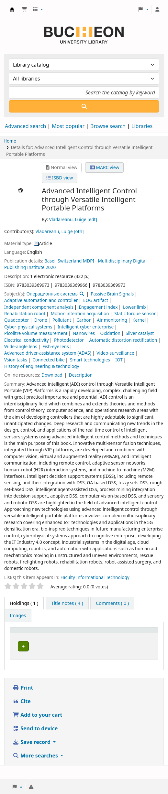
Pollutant (61, 320)
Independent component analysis (38, 307)
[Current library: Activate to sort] (66, 637)
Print (23, 701)
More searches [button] (36, 769)
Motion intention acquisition (80, 313)
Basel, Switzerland (63, 261)
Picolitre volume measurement (36, 333)
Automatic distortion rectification (123, 340)
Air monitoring (112, 320)
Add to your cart (37, 728)
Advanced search (25, 126)
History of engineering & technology (41, 366)
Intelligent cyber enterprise (86, 327)
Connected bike (49, 360)
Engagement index (98, 307)
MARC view (104, 167)
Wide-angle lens (20, 346)
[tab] (67, 603)
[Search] (84, 106)
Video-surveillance (115, 353)
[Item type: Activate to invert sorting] (27, 637)
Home (10, 141)
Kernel (139, 320)
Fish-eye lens (55, 346)
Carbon (84, 320)
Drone (40, 320)
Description (81, 375)
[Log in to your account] (157, 9)
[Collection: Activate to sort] (110, 637)
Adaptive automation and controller (41, 300)
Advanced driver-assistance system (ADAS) (47, 353)
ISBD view (59, 178)
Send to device (35, 742)
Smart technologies (90, 360)
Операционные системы (53, 294)
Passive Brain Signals (112, 294)
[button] (24, 9)
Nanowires (84, 333)
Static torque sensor (135, 313)
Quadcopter (16, 320)
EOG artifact (95, 300)
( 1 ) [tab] (24, 603)
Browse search (108, 126)
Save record (32, 755)
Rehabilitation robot (24, 313)
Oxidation (110, 333)
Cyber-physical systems (28, 327)
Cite (22, 715)
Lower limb (134, 307)
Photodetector (69, 340)
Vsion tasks (15, 360)
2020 (51, 267)
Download (52, 375)
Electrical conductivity (26, 340)
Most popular (68, 126)
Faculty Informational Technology (95, 577)
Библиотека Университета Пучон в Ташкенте (12, 9)
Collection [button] (104, 640)
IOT (118, 360)
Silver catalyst (140, 333)
